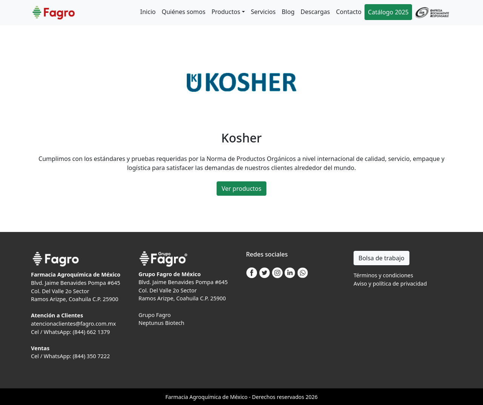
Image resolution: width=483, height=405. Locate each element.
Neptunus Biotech (161, 322)
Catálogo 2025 (388, 12)
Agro (195, 396)
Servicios (263, 12)
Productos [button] (225, 12)
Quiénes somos (183, 12)
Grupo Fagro (154, 314)
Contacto (348, 12)
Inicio (148, 12)
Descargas (315, 12)
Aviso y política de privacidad (390, 283)
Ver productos (241, 188)
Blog (287, 12)
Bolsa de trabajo (381, 258)
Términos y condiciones (383, 275)
